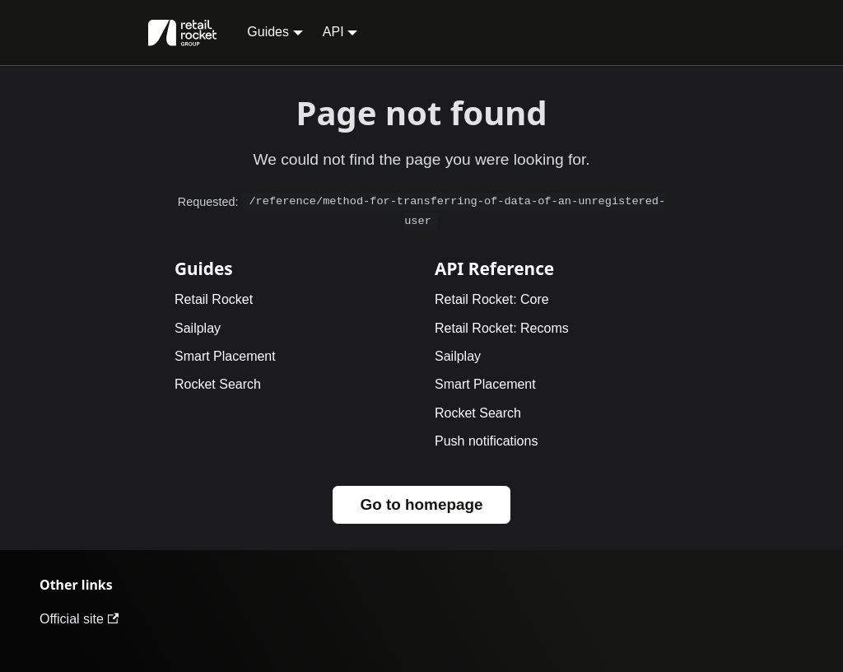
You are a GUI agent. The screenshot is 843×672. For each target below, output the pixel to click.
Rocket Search (218, 384)
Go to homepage (421, 504)
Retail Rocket (214, 299)
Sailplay (198, 328)
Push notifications (486, 441)
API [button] (333, 32)
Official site (79, 619)
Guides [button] (268, 32)
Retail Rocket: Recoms (502, 328)
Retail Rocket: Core (492, 299)
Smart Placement (225, 356)
